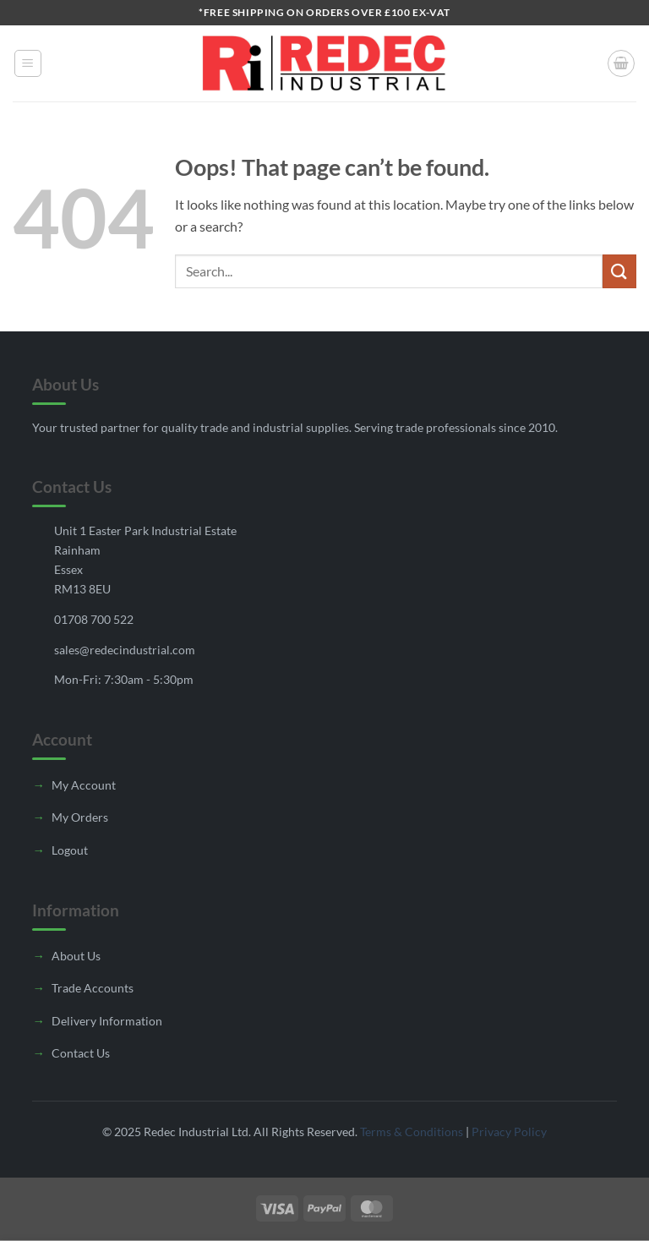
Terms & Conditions (411, 1131)
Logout (70, 850)
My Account (84, 785)
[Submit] (619, 270)
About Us (76, 956)
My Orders (80, 817)
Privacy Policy (509, 1131)
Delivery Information (107, 1021)
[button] (27, 63)
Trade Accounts (93, 988)
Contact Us (81, 1053)
